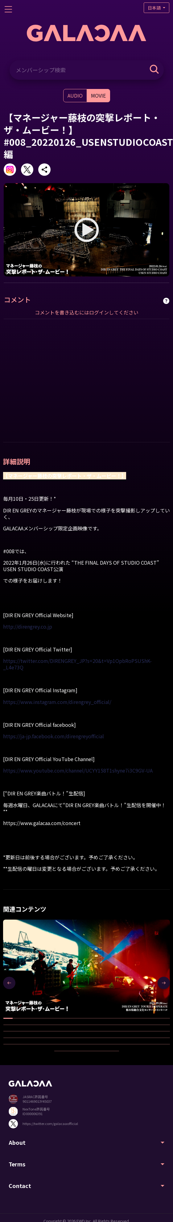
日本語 (155, 8)
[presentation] (9, 983)
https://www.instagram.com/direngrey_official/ (57, 702)
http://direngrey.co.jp (27, 626)
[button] (8, 1018)
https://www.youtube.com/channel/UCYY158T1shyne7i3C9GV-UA (78, 770)
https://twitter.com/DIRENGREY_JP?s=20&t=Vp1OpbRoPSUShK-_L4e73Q (77, 664)
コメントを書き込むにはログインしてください (86, 312)
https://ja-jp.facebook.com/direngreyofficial (53, 736)
